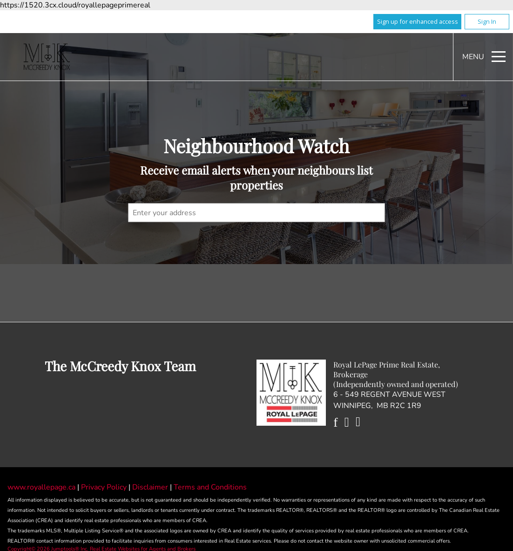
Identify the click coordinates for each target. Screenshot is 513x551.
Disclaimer (151, 487)
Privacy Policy (104, 487)
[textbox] (256, 212)
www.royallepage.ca (41, 487)
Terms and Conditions (210, 487)
